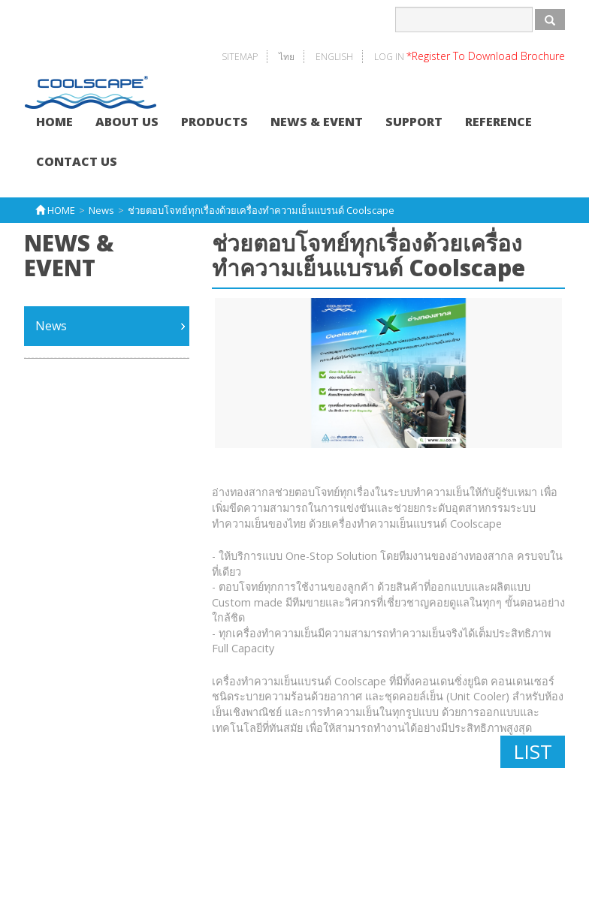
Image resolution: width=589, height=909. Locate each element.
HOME (54, 121)
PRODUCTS (214, 121)
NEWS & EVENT (316, 121)
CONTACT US (76, 161)
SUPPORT (414, 121)
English (334, 56)
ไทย (286, 56)
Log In (469, 56)
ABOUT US (127, 121)
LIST (532, 751)
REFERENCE (498, 121)
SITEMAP (240, 56)
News (51, 326)
